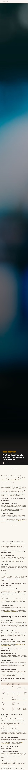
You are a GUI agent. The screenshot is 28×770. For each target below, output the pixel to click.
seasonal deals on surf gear (6, 579)
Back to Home (4, 1)
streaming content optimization (10, 611)
